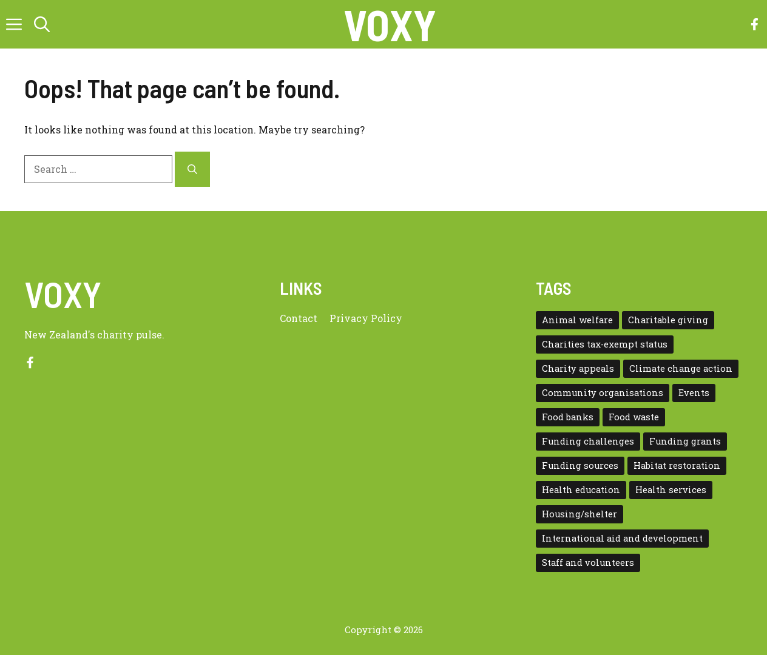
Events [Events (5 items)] (693, 392)
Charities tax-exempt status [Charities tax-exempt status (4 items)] (604, 344)
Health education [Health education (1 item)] (581, 489)
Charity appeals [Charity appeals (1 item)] (578, 368)
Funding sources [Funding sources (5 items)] (580, 465)
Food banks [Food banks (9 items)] (567, 417)
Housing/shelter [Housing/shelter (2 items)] (579, 514)
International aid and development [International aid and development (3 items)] (622, 538)
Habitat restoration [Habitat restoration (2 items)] (677, 465)
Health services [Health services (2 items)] (670, 489)
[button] (42, 24)
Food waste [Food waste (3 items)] (634, 417)
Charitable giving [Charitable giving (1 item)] (668, 320)
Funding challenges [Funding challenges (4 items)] (588, 441)
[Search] (192, 169)
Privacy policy (365, 318)
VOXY (389, 24)
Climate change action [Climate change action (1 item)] (680, 368)
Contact (298, 318)
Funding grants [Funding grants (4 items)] (685, 441)
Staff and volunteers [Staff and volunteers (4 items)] (588, 562)
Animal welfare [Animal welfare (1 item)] (577, 320)
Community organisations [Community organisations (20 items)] (602, 392)
